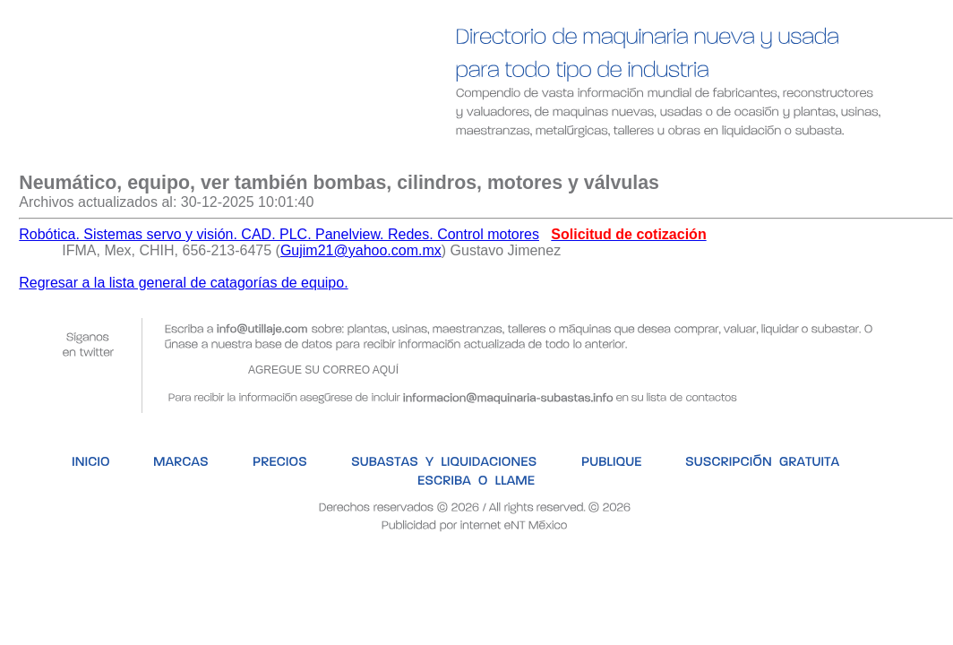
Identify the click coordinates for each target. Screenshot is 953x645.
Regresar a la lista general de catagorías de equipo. (183, 282)
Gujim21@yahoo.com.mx (361, 250)
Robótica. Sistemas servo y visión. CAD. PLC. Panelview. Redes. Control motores (279, 234)
